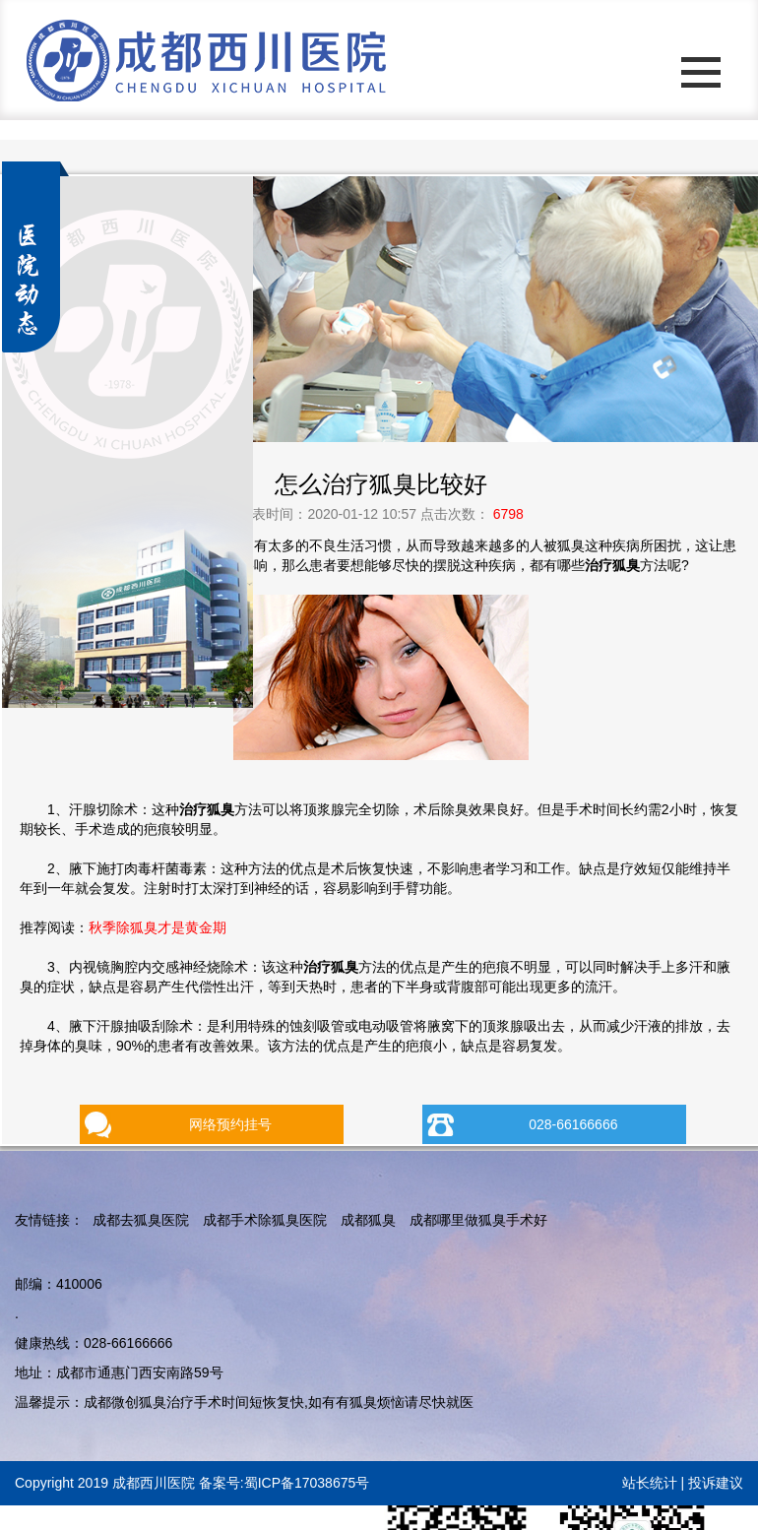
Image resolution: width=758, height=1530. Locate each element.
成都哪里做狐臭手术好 (478, 1220)
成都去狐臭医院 (141, 1220)
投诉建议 (715, 1483)
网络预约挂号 (230, 1124)
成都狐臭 (368, 1220)
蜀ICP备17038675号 (307, 1483)
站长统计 (649, 1483)
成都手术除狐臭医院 (265, 1220)
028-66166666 (573, 1124)
